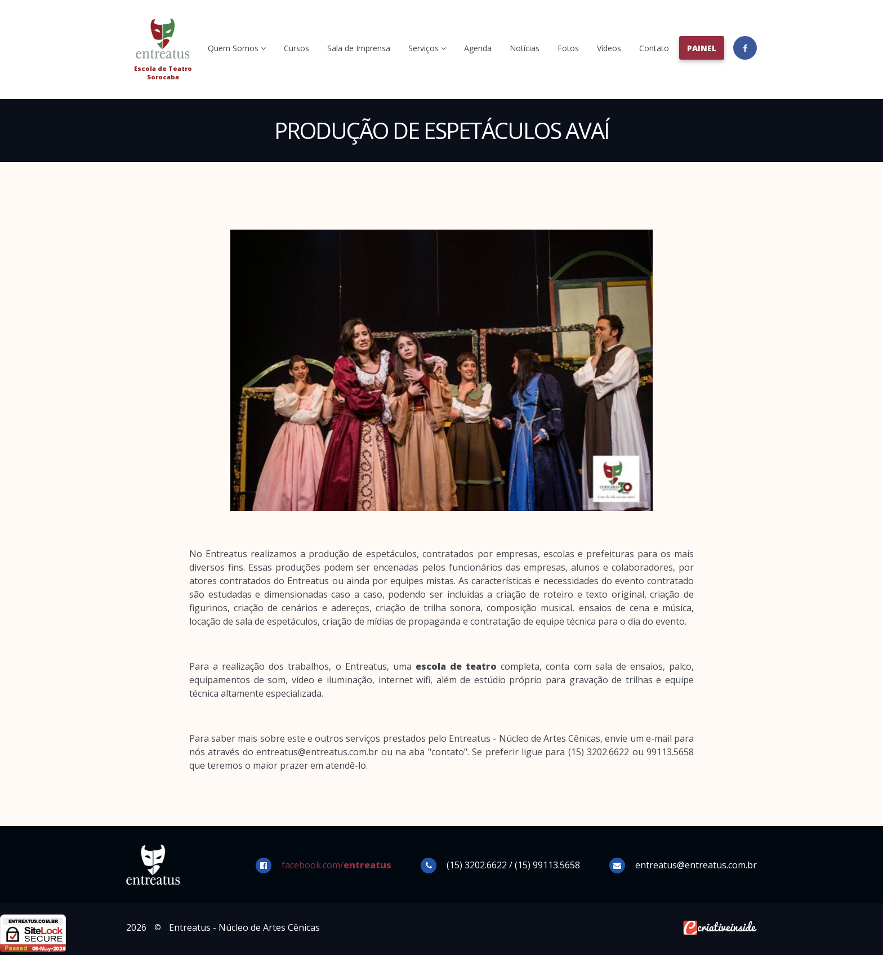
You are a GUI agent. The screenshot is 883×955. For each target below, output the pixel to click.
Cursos (296, 48)
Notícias (524, 48)
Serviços (427, 48)
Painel (701, 48)
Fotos (568, 48)
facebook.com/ (336, 865)
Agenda (478, 48)
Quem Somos (237, 48)
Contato (654, 48)
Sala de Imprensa (358, 48)
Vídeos (609, 48)
